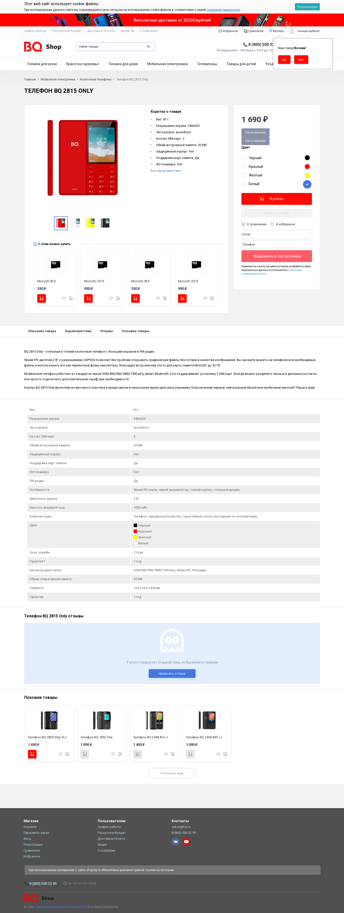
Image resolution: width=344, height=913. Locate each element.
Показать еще (172, 773)
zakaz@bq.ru (181, 827)
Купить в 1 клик (277, 213)
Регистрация (33, 844)
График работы (35, 31)
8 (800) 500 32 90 (264, 44)
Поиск (149, 47)
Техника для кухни (42, 64)
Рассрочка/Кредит (67, 31)
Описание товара (42, 331)
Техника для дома (123, 64)
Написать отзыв (172, 673)
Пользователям (112, 821)
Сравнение (254, 30)
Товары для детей (241, 64)
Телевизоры (207, 64)
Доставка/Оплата (101, 31)
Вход (27, 838)
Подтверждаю (307, 7)
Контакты (180, 821)
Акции (127, 31)
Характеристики (78, 331)
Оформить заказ (36, 833)
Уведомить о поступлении (276, 256)
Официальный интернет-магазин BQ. (61, 907)
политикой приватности (223, 10)
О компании (148, 31)
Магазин (31, 821)
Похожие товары (135, 331)
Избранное (228, 30)
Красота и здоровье (82, 64)
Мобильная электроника (167, 64)
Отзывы (106, 331)
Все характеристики (166, 170)
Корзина (30, 827)
